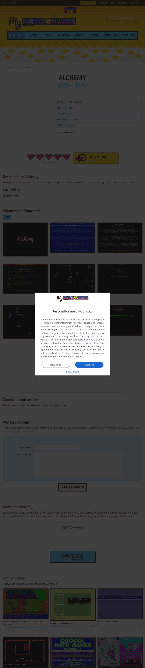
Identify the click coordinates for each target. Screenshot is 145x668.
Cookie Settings (63, 356)
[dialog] (72, 334)
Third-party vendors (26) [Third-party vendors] (70, 336)
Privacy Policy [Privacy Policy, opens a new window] (79, 356)
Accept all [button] (89, 364)
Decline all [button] (55, 364)
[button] (72, 371)
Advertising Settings (60, 353)
